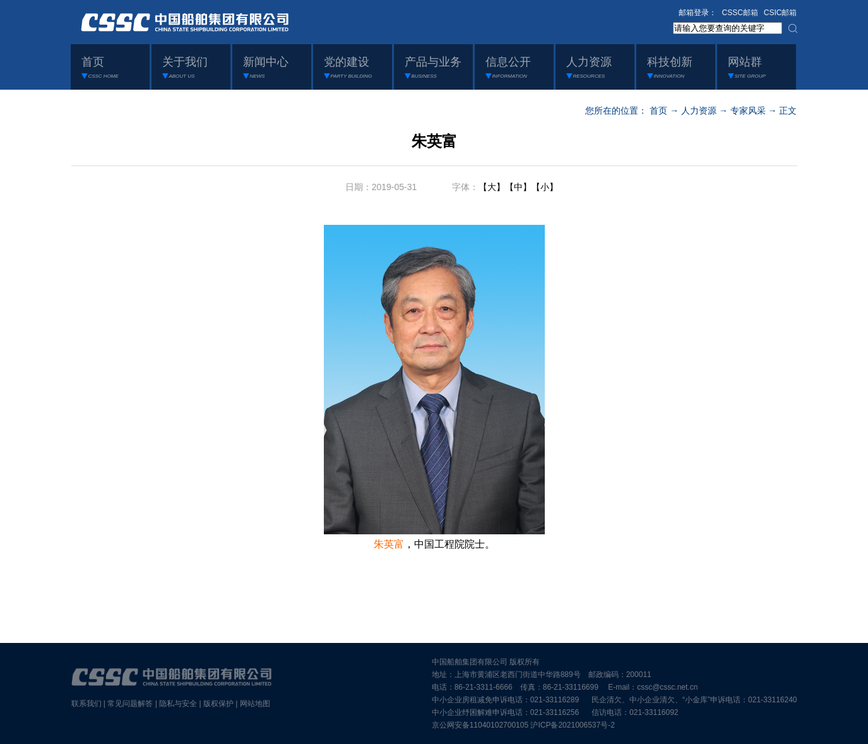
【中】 (518, 187)
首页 (658, 110)
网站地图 (255, 703)
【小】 (545, 187)
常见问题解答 (130, 703)
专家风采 (748, 110)
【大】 (492, 187)
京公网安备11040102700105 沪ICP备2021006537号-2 (523, 725)
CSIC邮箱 (780, 12)
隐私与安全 (178, 703)
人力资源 (698, 110)
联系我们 (86, 703)
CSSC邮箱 (740, 12)
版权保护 (218, 703)
